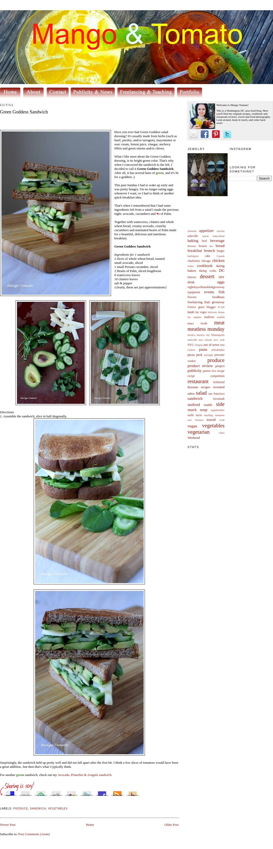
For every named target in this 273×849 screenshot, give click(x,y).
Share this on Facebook (102, 792)
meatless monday (206, 329)
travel (211, 419)
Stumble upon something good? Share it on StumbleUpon (40, 792)
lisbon (221, 312)
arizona (221, 231)
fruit (207, 302)
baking (193, 240)
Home (90, 825)
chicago (205, 261)
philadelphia (218, 349)
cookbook (205, 265)
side (220, 404)
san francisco (216, 393)
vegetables (213, 425)
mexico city (203, 335)
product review (200, 365)
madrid (221, 317)
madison (209, 317)
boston (203, 246)
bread (220, 245)
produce (216, 360)
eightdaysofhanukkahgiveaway (206, 287)
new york (219, 339)
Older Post (172, 825)
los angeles (194, 317)
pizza (191, 355)
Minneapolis (218, 335)
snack (192, 409)
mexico (191, 335)
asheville (193, 236)
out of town (211, 345)
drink (191, 282)
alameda (192, 231)
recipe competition (206, 376)
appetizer (206, 230)
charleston (194, 261)
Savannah (219, 398)
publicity (195, 370)
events (209, 292)
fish (222, 292)
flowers (192, 297)
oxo (222, 345)
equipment (194, 292)
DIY (222, 277)
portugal (208, 354)
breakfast (195, 250)
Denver (192, 277)
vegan (192, 426)
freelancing (195, 302)
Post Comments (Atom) (34, 834)
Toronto (199, 420)
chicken (218, 260)
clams (191, 266)
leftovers (212, 312)
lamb (191, 312)
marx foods (197, 323)
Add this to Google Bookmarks (71, 792)
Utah (222, 420)
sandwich (195, 398)
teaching (208, 415)
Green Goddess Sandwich (24, 111)
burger (221, 251)
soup (203, 409)
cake (207, 256)
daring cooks (207, 271)
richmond (219, 382)
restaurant (198, 381)
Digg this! (25, 792)
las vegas (201, 312)
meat (219, 322)
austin (205, 236)
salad (201, 393)
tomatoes (220, 415)
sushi (191, 415)
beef (204, 241)
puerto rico (209, 371)
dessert (207, 276)
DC (222, 270)
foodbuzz (218, 297)
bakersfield (219, 236)
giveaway (218, 302)
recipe (221, 371)
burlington (193, 256)
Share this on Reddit (56, 792)
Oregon (199, 345)
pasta (203, 349)
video (222, 432)
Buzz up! (132, 792)
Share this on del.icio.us (10, 792)
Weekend (194, 438)
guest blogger (207, 307)
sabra (191, 393)
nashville (192, 339)
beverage (217, 240)
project (220, 366)
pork (199, 355)
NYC (191, 345)
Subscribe (117, 792)
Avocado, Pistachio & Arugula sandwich (84, 775)
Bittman (192, 246)
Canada (221, 256)
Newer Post (7, 825)
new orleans (205, 339)
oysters (191, 349)
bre (211, 246)
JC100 (221, 307)
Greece (192, 307)
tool (190, 420)
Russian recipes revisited (206, 387)
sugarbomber (218, 410)
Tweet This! (86, 792)
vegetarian (199, 432)
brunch (209, 250)
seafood (194, 404)
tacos (199, 415)
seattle (208, 405)
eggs (221, 282)
